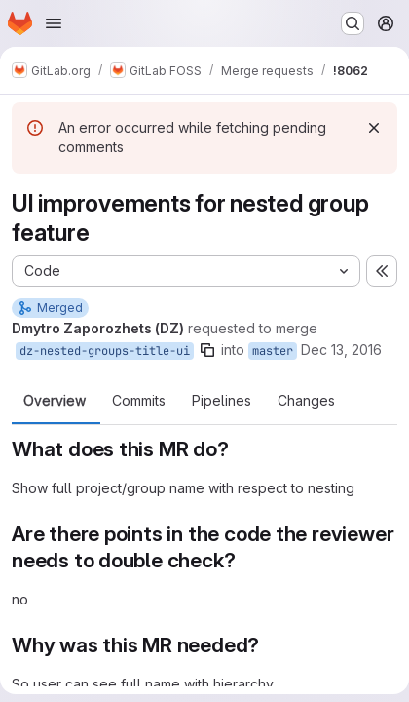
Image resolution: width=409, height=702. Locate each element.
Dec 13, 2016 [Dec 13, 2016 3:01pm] (341, 349)
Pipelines (221, 401)
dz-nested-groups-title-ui (104, 351)
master (272, 351)
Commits (139, 401)
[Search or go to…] (352, 23)
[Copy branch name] (207, 350)
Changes (306, 401)
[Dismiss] (374, 127)
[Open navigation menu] (53, 23)
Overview (54, 401)
